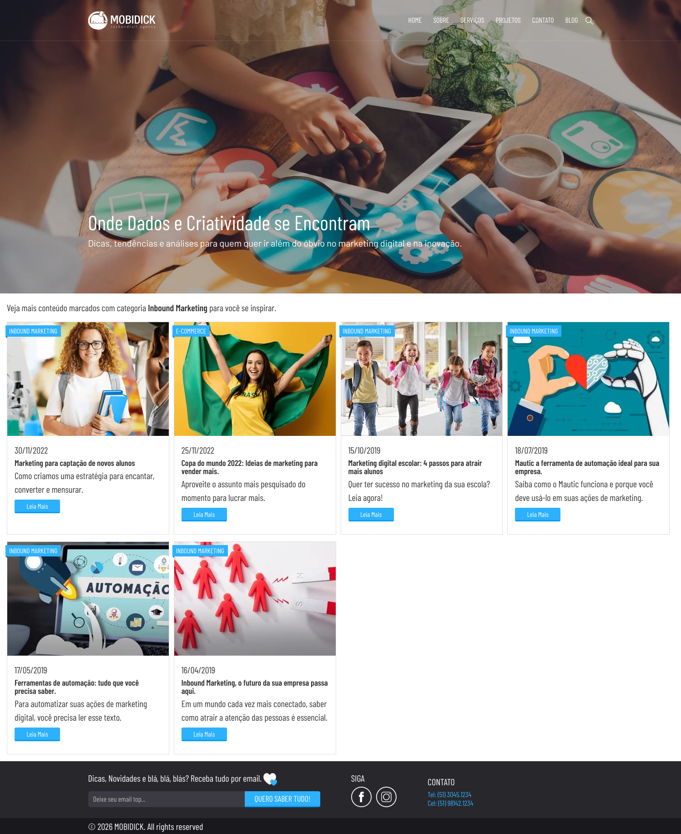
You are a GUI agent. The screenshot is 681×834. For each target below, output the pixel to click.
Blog (571, 20)
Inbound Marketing (33, 331)
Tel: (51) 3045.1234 (449, 794)
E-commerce (191, 331)
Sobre (441, 20)
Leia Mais (37, 506)
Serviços (472, 20)
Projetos (508, 20)
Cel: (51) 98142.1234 (450, 803)
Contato (543, 20)
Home (415, 20)
